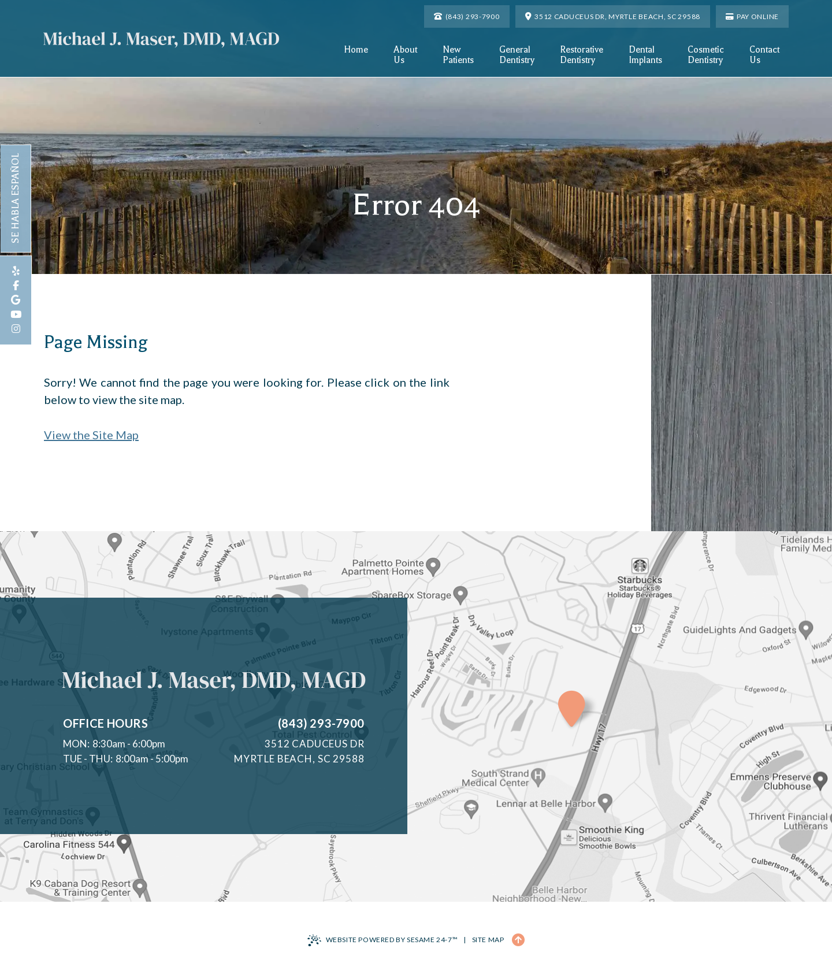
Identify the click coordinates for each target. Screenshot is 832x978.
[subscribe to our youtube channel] (15, 315)
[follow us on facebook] (15, 286)
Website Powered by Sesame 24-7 (382, 940)
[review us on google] (15, 300)
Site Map (488, 939)
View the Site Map (91, 435)
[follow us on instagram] (15, 329)
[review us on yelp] (15, 271)
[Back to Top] (518, 940)
